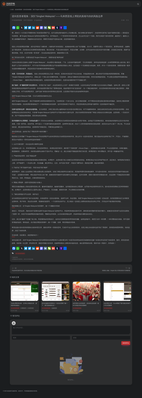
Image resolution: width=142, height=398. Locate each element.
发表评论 (126, 343)
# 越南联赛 (54, 308)
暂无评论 (16, 316)
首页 (12, 9)
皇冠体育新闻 (18, 9)
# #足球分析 (30, 308)
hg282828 (38, 20)
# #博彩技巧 (23, 308)
